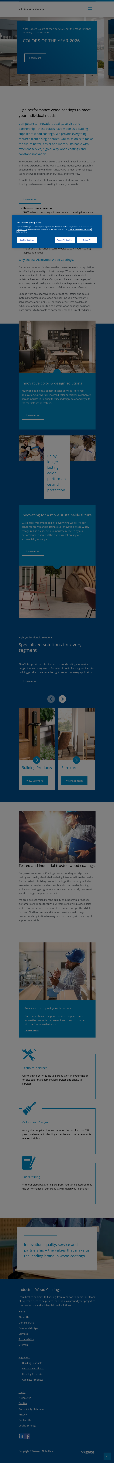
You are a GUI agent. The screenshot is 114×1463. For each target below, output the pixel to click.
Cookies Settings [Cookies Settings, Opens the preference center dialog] (27, 240)
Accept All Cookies (64, 240)
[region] (57, 231)
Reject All (87, 240)
